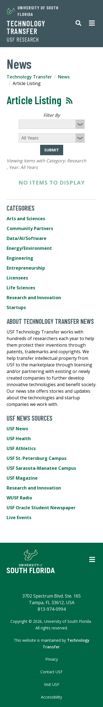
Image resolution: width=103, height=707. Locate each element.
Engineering (20, 258)
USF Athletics (21, 448)
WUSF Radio (19, 498)
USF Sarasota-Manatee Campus (41, 468)
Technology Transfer (26, 27)
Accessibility (51, 697)
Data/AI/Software (26, 238)
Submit (51, 149)
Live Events (19, 517)
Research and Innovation (34, 298)
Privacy (51, 659)
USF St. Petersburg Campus (36, 458)
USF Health (19, 438)
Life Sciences (21, 288)
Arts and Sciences (26, 219)
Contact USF (51, 671)
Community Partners (30, 228)
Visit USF (51, 684)
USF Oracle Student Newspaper (41, 508)
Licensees (17, 278)
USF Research (23, 39)
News (64, 77)
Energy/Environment (29, 248)
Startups (16, 307)
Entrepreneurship (26, 268)
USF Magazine (22, 478)
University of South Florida (33, 11)
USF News (17, 429)
